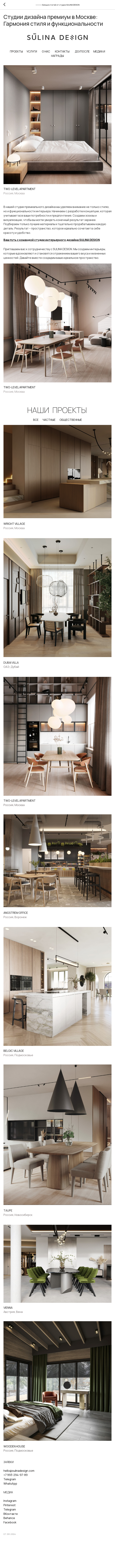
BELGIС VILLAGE (13, 1054)
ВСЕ (36, 423)
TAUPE (7, 1213)
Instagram (9, 1504)
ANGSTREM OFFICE (15, 916)
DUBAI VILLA (11, 665)
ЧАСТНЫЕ (49, 423)
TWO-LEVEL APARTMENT (19, 192)
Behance (9, 1521)
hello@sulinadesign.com (18, 1474)
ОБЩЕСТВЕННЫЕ (71, 423)
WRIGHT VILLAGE (14, 527)
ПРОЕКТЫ (16, 54)
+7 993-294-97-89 (15, 1478)
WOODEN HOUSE (14, 1449)
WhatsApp (10, 1486)
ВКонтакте (10, 1517)
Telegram (9, 1482)
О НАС (46, 54)
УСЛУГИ (32, 54)
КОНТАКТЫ (62, 54)
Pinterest (9, 1508)
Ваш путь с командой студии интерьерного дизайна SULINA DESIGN (51, 243)
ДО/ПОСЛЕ (82, 54)
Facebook (9, 1525)
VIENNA (8, 1311)
